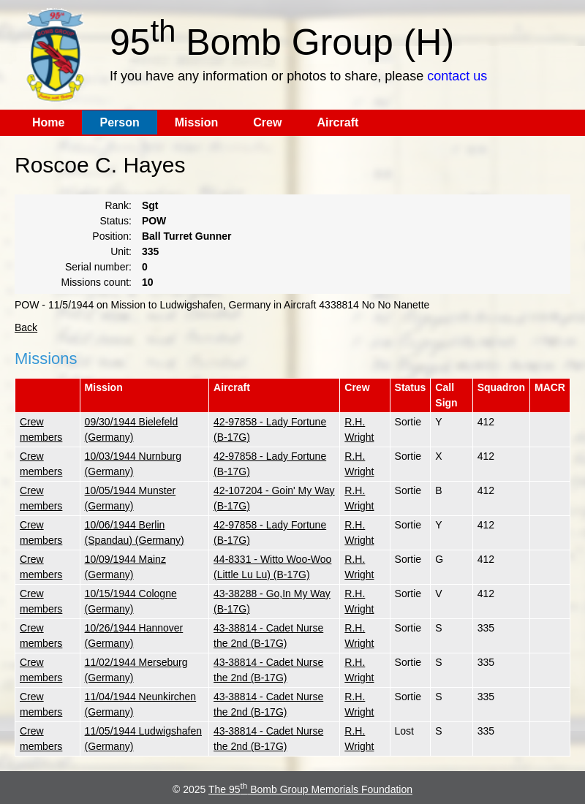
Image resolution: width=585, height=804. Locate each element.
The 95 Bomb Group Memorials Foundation (310, 789)
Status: (115, 221)
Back (26, 327)
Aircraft (337, 122)
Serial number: (98, 267)
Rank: (118, 205)
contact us (457, 76)
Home (48, 122)
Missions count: (96, 282)
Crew (267, 122)
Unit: (121, 251)
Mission (197, 122)
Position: (112, 236)
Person (119, 122)
